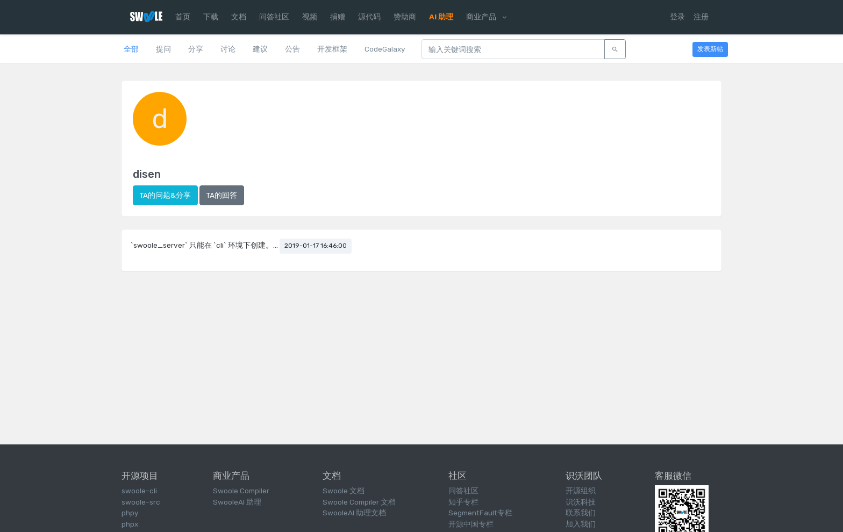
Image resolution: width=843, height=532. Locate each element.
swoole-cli (139, 490)
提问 (163, 49)
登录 (677, 16)
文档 (238, 16)
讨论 (227, 49)
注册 (701, 16)
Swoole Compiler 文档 (359, 502)
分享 (195, 49)
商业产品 (486, 16)
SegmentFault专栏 (480, 512)
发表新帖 (710, 49)
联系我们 (581, 512)
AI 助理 (441, 16)
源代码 (369, 16)
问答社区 (274, 16)
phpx (130, 524)
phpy (130, 512)
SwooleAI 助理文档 (354, 512)
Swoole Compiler (241, 490)
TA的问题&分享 (165, 195)
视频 (309, 16)
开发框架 (332, 49)
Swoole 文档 (344, 490)
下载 (210, 16)
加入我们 (581, 524)
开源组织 (581, 490)
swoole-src (141, 502)
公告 (292, 49)
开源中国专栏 (471, 524)
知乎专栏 (463, 502)
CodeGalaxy (385, 49)
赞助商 (405, 16)
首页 (182, 16)
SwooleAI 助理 (237, 502)
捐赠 (337, 16)
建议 (260, 49)
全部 (131, 49)
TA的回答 (221, 195)
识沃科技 (581, 502)
